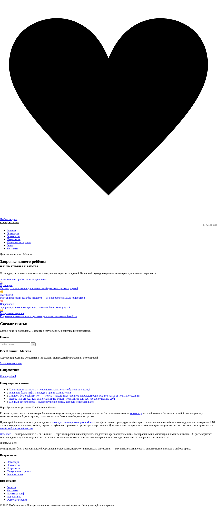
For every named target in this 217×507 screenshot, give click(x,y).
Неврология (13, 239)
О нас (10, 245)
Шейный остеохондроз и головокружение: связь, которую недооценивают (51, 401)
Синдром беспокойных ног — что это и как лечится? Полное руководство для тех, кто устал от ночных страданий (74, 395)
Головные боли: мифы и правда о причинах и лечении (40, 392)
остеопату (136, 413)
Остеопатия (13, 236)
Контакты (12, 248)
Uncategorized (8, 376)
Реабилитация (15, 474)
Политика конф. (16, 493)
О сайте (11, 487)
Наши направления (36, 279)
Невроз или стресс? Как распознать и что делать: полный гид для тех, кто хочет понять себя (62, 398)
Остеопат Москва (17, 499)
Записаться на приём (12, 279)
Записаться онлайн (11, 363)
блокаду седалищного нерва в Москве (73, 422)
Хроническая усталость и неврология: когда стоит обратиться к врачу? (49, 389)
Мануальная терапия (19, 242)
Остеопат (5, 434)
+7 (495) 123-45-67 (9, 222)
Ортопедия (13, 233)
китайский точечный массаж (16, 428)
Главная (11, 230)
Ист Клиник (14, 496)
